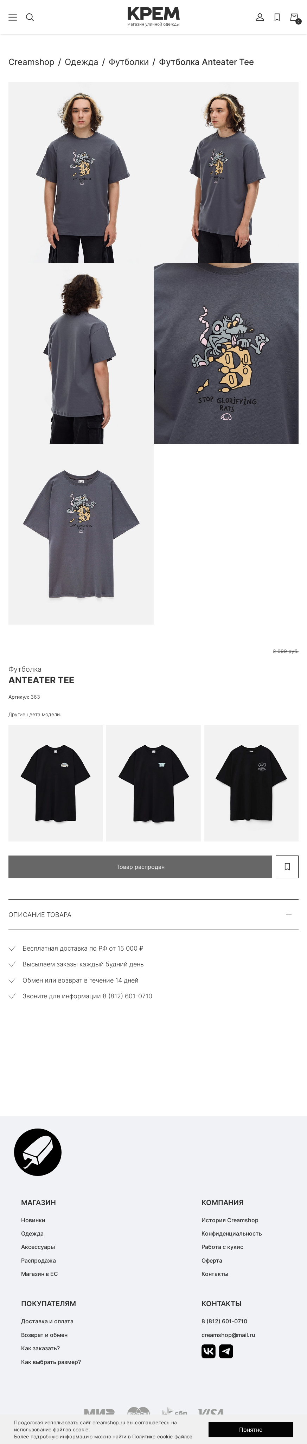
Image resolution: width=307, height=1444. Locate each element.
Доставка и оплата (47, 1321)
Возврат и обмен (44, 1334)
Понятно (251, 1429)
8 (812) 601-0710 (224, 1321)
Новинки (33, 1220)
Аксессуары (38, 1246)
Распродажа (38, 1260)
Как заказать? (40, 1348)
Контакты (215, 1273)
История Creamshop (230, 1220)
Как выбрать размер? (51, 1361)
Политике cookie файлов (162, 1436)
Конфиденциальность (232, 1233)
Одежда (32, 1233)
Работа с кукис (222, 1246)
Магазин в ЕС (39, 1273)
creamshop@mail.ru (228, 1334)
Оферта (212, 1260)
